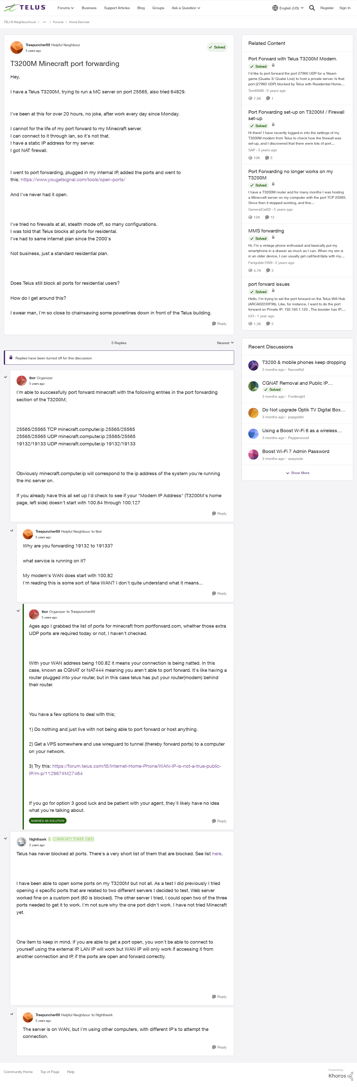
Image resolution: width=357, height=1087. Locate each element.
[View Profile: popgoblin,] (253, 413)
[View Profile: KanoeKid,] (253, 365)
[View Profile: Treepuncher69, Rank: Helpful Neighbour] (16, 47)
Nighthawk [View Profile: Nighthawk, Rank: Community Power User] (37, 839)
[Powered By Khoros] (341, 1075)
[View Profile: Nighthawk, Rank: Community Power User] (22, 842)
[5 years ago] (275, 90)
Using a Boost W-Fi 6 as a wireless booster (299, 431)
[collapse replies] (6, 377)
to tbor (96, 531)
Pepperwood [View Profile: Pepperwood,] (298, 438)
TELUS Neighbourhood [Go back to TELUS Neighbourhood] (20, 22)
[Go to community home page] (25, 8)
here (216, 853)
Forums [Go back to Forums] (58, 22)
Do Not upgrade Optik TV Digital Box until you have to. (301, 410)
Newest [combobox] (225, 343)
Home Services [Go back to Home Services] (79, 22)
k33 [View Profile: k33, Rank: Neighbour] (251, 316)
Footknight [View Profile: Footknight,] (296, 396)
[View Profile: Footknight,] (253, 386)
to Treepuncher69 (81, 611)
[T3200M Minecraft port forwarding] (37, 383)
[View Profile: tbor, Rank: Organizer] (22, 381)
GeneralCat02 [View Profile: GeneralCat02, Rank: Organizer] (259, 209)
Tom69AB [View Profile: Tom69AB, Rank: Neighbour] (256, 90)
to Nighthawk (101, 1015)
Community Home (18, 1071)
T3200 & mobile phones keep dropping (304, 362)
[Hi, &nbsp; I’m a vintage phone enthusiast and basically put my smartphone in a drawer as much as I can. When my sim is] (297, 251)
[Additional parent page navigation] (44, 22)
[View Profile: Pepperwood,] (253, 434)
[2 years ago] (283, 262)
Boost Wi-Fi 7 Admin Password (295, 451)
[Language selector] (288, 8)
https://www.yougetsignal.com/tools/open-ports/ (73, 179)
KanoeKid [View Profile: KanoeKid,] (296, 369)
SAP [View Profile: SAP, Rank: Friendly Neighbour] (251, 150)
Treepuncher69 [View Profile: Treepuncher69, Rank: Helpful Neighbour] (38, 45)
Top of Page (49, 1071)
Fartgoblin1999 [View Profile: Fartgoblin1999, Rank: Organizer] (260, 262)
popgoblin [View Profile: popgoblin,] (296, 417)
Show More (298, 473)
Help (70, 1071)
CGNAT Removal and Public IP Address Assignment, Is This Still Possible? (297, 383)
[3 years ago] (266, 150)
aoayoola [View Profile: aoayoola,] (295, 458)
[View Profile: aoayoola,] (253, 454)
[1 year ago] (264, 316)
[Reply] (219, 323)
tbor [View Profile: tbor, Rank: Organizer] (32, 378)
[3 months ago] (273, 369)
